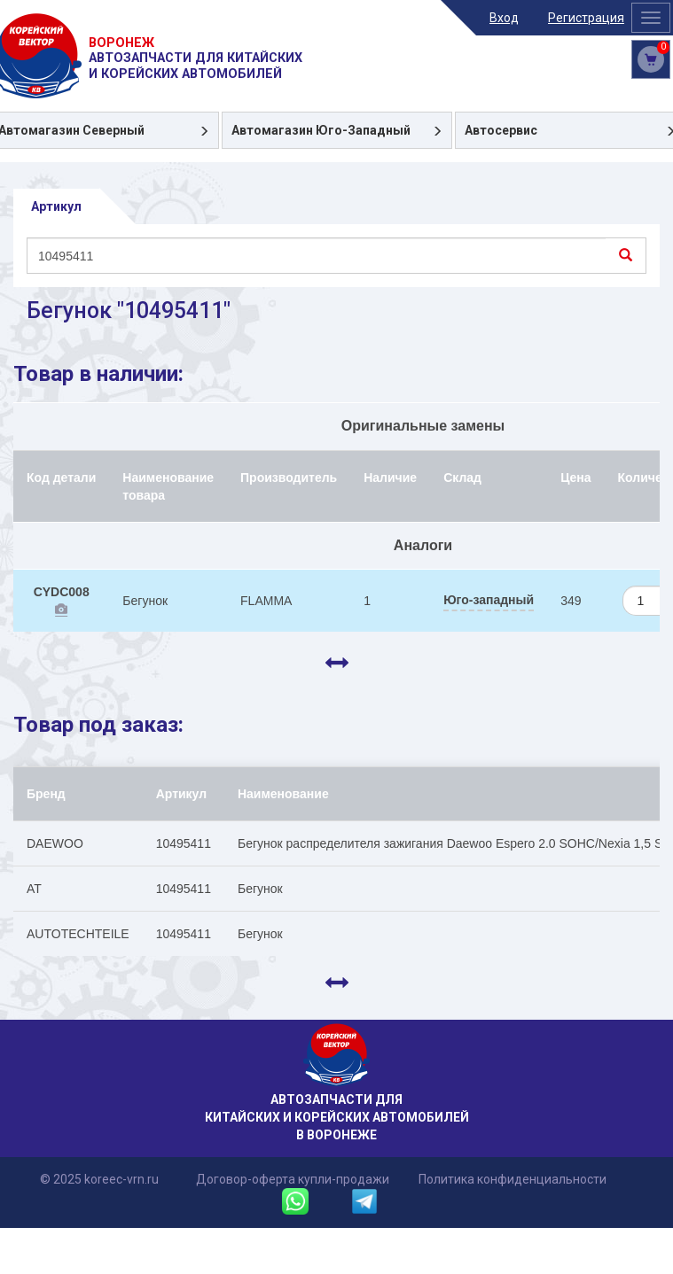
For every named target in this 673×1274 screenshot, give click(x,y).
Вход (504, 18)
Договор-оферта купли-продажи (292, 1179)
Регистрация (586, 18)
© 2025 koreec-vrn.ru (99, 1179)
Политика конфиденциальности (512, 1179)
